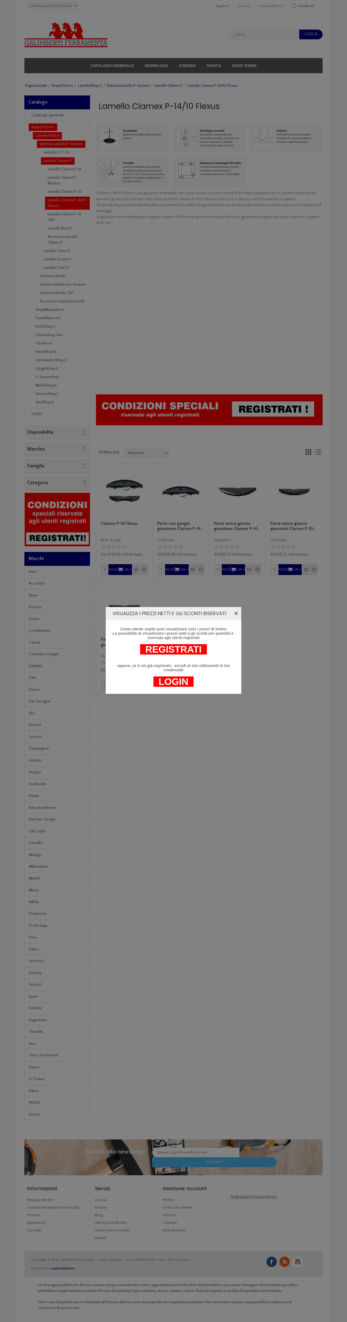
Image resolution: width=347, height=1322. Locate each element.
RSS (284, 1262)
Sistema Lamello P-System (128, 86)
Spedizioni (36, 1222)
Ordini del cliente (177, 1207)
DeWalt (35, 666)
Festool (35, 737)
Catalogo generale (112, 65)
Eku (32, 713)
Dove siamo (244, 65)
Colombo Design (44, 654)
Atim (33, 571)
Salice (34, 949)
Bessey (35, 607)
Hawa (34, 795)
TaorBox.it (44, 343)
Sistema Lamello (53, 276)
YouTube (298, 1262)
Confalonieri (39, 630)
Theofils (36, 1031)
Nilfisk (34, 902)
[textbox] (264, 34)
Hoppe (35, 772)
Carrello (170, 1222)
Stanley (35, 972)
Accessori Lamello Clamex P (63, 240)
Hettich (35, 760)
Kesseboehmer (42, 807)
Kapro (34, 1067)
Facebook (271, 1262)
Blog (99, 1215)
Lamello (36, 843)
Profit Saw (38, 925)
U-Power (37, 1079)
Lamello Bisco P (60, 228)
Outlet (36, 413)
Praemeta (37, 913)
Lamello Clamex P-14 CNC (64, 217)
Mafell (34, 878)
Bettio (34, 619)
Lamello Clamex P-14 (64, 169)
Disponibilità (40, 432)
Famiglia (35, 466)
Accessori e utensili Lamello (62, 301)
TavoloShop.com (49, 335)
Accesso (243, 6)
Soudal (35, 984)
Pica (32, 937)
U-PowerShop (47, 377)
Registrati (222, 6)
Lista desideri (174, 1230)
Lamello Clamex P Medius (62, 180)
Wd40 (34, 1102)
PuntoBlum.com (48, 318)
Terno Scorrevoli (43, 1055)
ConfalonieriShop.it (51, 360)
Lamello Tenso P (57, 251)
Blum (33, 595)
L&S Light (37, 831)
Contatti (34, 1230)
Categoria (37, 483)
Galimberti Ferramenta (253, 1196)
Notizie (101, 1207)
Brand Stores (62, 86)
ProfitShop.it (45, 326)
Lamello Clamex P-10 (64, 192)
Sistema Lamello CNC (57, 293)
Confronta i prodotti (112, 1230)
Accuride (37, 583)
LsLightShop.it (46, 368)
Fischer (35, 725)
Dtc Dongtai (39, 701)
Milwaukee (38, 866)
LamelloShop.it (90, 86)
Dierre (34, 689)
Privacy (33, 1215)
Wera (33, 1090)
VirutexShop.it (47, 394)
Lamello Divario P (57, 259)
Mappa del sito (40, 1199)
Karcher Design (42, 819)
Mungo (35, 854)
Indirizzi (169, 1215)
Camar (35, 642)
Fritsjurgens (39, 748)
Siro (32, 1043)
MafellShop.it (46, 385)
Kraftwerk (37, 784)
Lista (318, 452)
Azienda (187, 65)
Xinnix (34, 1114)
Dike (33, 677)
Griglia (308, 452)
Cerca (100, 1199)
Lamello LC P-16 (56, 152)
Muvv (34, 890)
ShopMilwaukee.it (50, 310)
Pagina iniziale (36, 86)
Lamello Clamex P (169, 86)
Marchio (36, 449)
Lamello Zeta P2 (56, 268)
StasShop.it (45, 402)
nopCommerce (63, 1268)
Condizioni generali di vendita (53, 1207)
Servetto (36, 961)
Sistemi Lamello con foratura (63, 284)
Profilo (168, 1199)
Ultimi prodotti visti (111, 1222)
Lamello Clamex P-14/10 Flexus (67, 203)
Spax (33, 996)
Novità (214, 65)
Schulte (35, 1008)
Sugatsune (38, 1020)
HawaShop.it (46, 352)
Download (156, 65)
